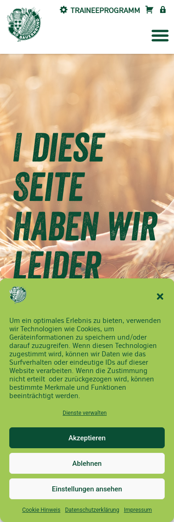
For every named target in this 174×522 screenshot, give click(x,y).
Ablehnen (87, 463)
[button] (160, 296)
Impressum (138, 510)
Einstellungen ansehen (87, 489)
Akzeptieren (86, 438)
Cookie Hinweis (41, 510)
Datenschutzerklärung (92, 510)
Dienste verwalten (85, 413)
